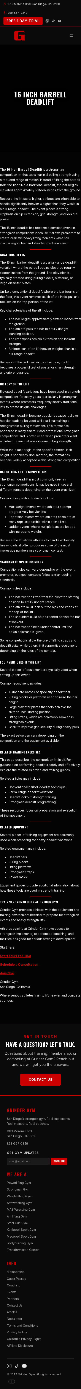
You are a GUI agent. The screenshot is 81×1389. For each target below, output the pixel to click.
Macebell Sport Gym (21, 1236)
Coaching (14, 1285)
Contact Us (40, 1079)
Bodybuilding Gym (20, 1243)
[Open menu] (71, 35)
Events (11, 1292)
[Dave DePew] (11, 1381)
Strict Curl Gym (17, 1223)
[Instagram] (47, 20)
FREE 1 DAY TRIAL (23, 21)
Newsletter (14, 1318)
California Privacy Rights (24, 1339)
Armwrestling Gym (19, 1203)
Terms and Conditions (22, 1325)
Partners (13, 1299)
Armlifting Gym (17, 1216)
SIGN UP (59, 1161)
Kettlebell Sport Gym (21, 1229)
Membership (16, 1272)
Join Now (7, 973)
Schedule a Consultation (19, 964)
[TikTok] (53, 20)
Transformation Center (23, 1250)
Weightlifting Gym (19, 1196)
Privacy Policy (17, 1332)
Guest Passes (16, 1278)
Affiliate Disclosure (20, 1345)
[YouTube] (59, 20)
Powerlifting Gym (19, 1183)
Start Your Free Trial (15, 956)
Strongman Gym (18, 1189)
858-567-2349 (17, 1143)
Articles (12, 1312)
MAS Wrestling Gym (21, 1209)
